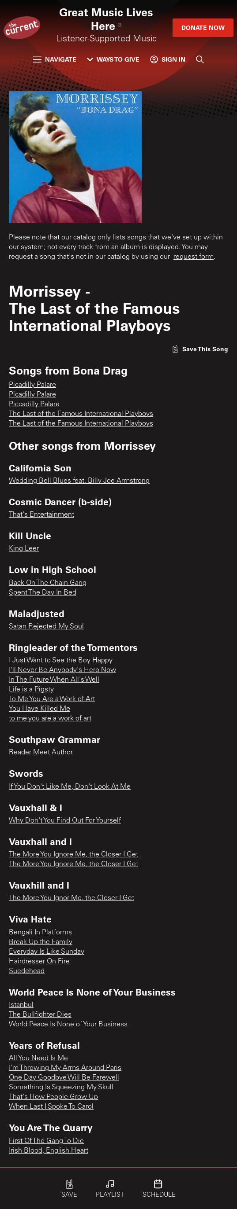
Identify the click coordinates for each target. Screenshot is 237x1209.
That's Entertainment (41, 514)
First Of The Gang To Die (46, 1141)
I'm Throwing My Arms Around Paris (65, 1068)
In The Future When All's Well (54, 680)
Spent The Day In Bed (42, 592)
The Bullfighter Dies (40, 1014)
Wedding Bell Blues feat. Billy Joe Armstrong (79, 481)
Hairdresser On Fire (39, 961)
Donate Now (203, 27)
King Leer (24, 548)
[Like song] (200, 348)
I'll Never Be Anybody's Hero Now (62, 670)
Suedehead (27, 971)
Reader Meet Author (41, 752)
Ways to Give (113, 59)
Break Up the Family (40, 942)
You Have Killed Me (39, 709)
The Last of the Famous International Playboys (81, 414)
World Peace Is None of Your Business (68, 1024)
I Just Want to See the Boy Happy (61, 660)
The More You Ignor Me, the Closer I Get (71, 898)
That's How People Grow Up (53, 1097)
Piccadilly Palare (34, 404)
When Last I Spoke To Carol (51, 1106)
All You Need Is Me (38, 1058)
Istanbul (21, 1005)
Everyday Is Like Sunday (46, 951)
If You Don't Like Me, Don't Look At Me (70, 786)
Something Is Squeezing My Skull (61, 1087)
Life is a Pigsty (31, 689)
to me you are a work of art (50, 718)
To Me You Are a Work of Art (52, 699)
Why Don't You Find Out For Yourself (65, 820)
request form (193, 257)
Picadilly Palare (32, 385)
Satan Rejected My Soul (46, 626)
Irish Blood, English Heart (48, 1150)
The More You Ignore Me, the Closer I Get (73, 854)
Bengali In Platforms (40, 932)
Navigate (54, 59)
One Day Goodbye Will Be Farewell (64, 1077)
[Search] (199, 59)
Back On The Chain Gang (48, 583)
